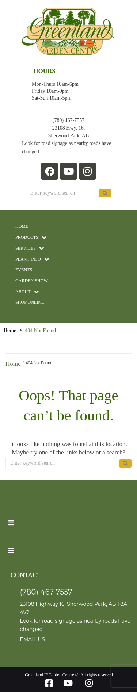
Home (10, 330)
